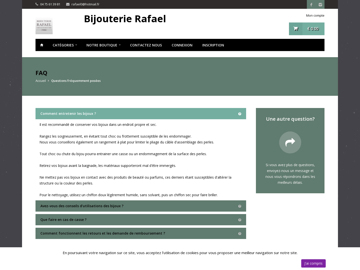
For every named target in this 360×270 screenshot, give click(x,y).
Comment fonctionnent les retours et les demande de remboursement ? (102, 233)
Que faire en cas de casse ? (63, 219)
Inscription (213, 45)
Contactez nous (146, 45)
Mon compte (315, 15)
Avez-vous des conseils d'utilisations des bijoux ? (81, 206)
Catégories (63, 45)
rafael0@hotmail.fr (85, 4)
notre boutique (101, 45)
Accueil (42, 45)
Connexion (182, 45)
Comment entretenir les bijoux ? (68, 113)
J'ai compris (313, 263)
